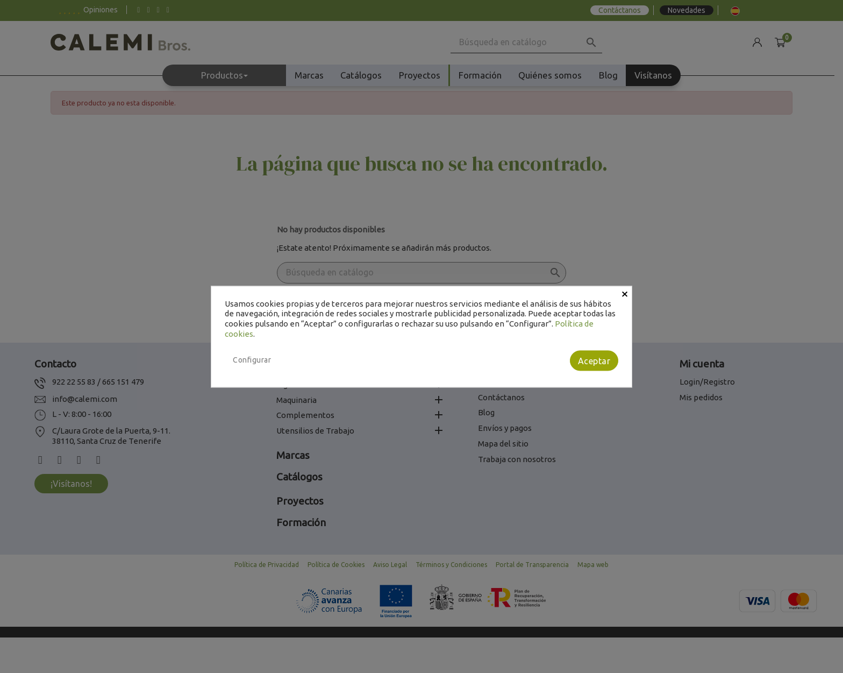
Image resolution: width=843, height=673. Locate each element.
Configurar (252, 360)
